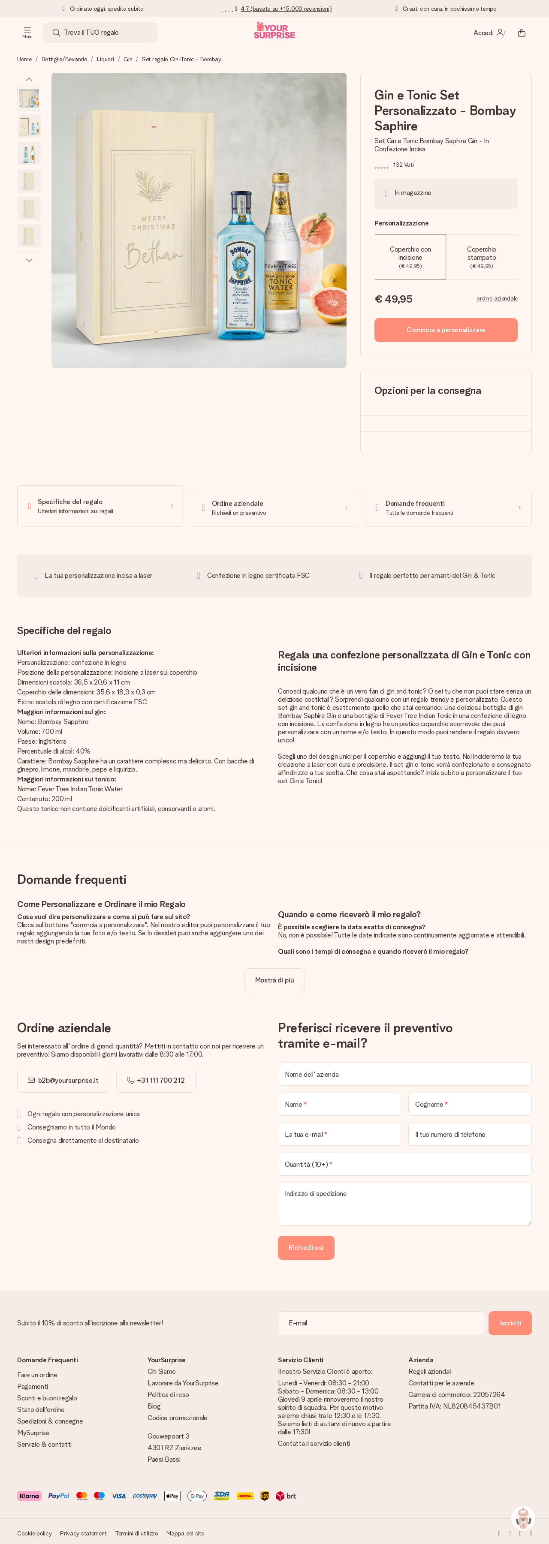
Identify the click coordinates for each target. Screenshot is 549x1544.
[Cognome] (470, 1100)
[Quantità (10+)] (405, 1160)
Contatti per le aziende (441, 1380)
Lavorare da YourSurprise (183, 1380)
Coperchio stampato (481, 257)
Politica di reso (168, 1391)
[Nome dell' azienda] (405, 1070)
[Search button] (56, 32)
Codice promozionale (178, 1414)
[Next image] (29, 260)
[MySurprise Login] (490, 32)
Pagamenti (32, 1383)
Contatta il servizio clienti (314, 1440)
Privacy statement (83, 1529)
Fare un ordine (37, 1371)
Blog (154, 1403)
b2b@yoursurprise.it (68, 1077)
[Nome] (339, 1100)
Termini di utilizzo (136, 1529)
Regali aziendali (430, 1368)
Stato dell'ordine (41, 1406)
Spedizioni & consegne (50, 1418)
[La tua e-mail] (339, 1130)
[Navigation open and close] (27, 32)
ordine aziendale (497, 298)
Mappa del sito (185, 1529)
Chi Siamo (162, 1368)
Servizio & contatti (44, 1441)
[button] (29, 99)
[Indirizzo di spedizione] (405, 1200)
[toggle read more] (274, 977)
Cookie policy (34, 1529)
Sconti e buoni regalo (47, 1395)
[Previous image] (29, 80)
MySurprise (33, 1429)
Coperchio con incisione (410, 257)
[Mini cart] (521, 32)
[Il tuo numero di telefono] (470, 1130)
